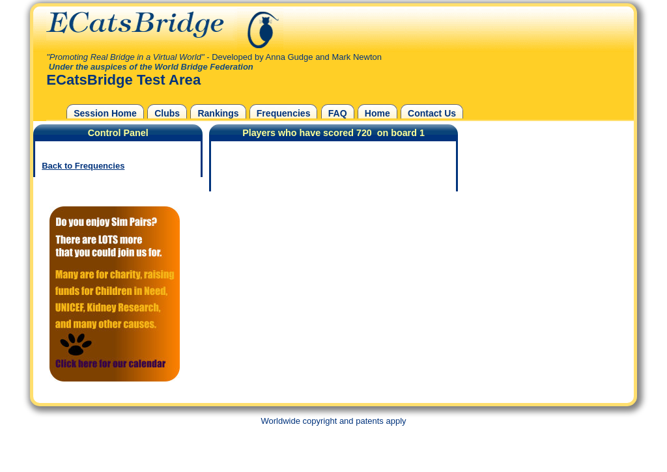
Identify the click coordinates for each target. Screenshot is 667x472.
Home (377, 113)
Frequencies (284, 113)
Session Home (105, 113)
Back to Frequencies (83, 166)
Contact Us (432, 113)
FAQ (337, 113)
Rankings (217, 113)
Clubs (167, 113)
